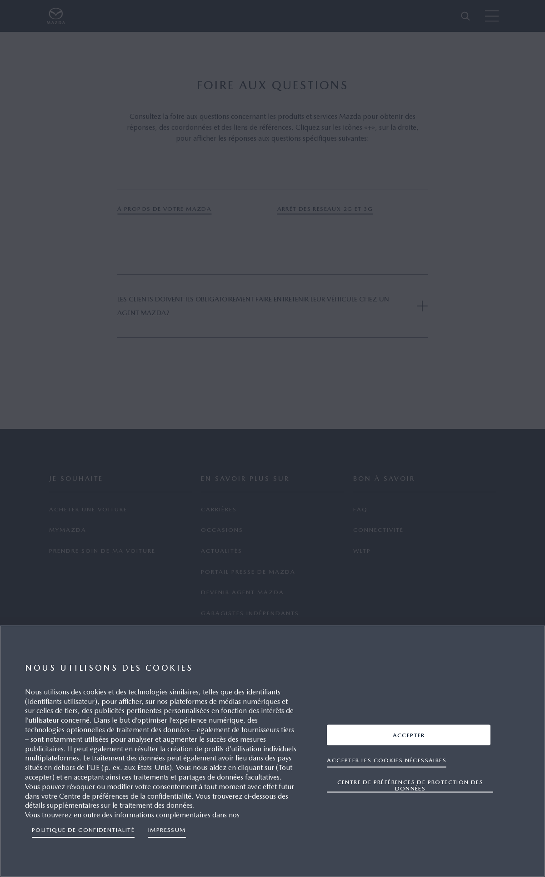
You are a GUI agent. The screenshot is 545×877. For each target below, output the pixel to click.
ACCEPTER (409, 734)
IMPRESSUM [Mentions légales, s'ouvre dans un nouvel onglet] (167, 829)
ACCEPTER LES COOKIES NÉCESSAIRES (386, 759)
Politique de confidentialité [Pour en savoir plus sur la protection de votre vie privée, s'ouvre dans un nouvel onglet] (83, 829)
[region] (272, 751)
